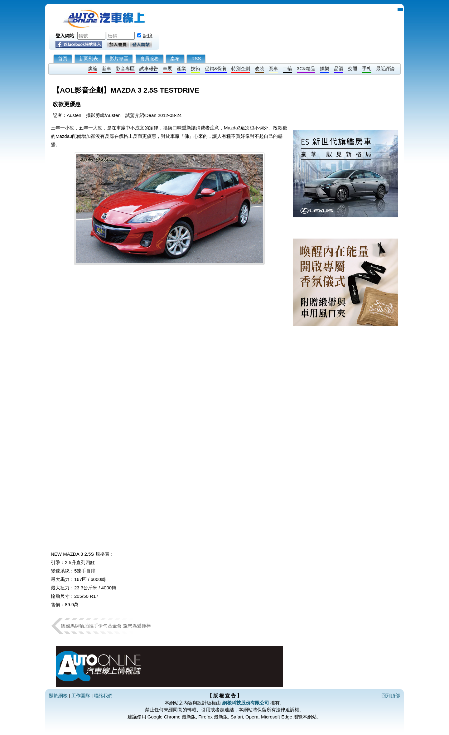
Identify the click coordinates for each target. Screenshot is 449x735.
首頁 (62, 58)
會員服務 (149, 58)
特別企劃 (240, 68)
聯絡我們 (103, 695)
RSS (196, 58)
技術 (195, 68)
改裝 (259, 68)
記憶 (147, 35)
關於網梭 (58, 695)
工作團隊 (80, 695)
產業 (181, 68)
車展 (167, 68)
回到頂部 (390, 695)
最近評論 (385, 68)
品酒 (338, 68)
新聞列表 (88, 58)
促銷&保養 (216, 68)
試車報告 (148, 68)
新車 (106, 68)
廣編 (92, 68)
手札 (366, 68)
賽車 (273, 68)
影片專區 (118, 58)
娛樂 (324, 68)
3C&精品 (306, 68)
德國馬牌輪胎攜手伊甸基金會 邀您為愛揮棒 (106, 625)
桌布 (175, 58)
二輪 (287, 68)
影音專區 (125, 68)
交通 (352, 68)
